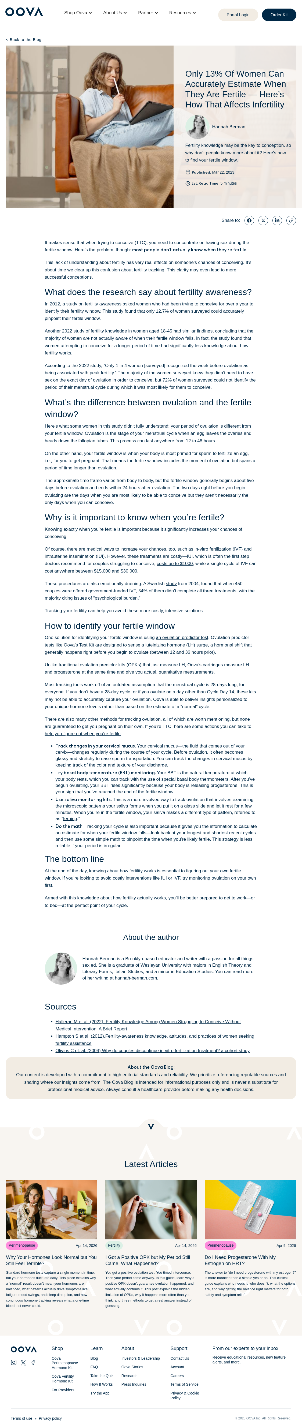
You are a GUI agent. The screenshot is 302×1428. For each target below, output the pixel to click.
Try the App (99, 1393)
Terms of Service (185, 1384)
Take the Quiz (101, 1376)
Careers (177, 1376)
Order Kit (279, 15)
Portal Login (238, 15)
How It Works (101, 1384)
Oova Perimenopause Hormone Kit (65, 1363)
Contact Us (180, 1358)
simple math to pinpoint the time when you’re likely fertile (153, 839)
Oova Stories (132, 1367)
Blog (94, 1358)
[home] (24, 12)
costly (176, 556)
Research (129, 1376)
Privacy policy (50, 1418)
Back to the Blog (23, 40)
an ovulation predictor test (182, 637)
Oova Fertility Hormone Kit (63, 1378)
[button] (78, 12)
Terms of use (21, 1418)
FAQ (94, 1367)
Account (177, 1367)
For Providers (63, 1390)
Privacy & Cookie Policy (185, 1395)
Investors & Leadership (140, 1358)
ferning (70, 818)
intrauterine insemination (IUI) (75, 556)
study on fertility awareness (93, 303)
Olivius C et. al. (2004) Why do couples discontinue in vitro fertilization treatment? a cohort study (153, 1050)
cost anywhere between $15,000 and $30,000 (91, 571)
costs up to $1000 (175, 563)
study (78, 331)
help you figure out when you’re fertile (83, 733)
